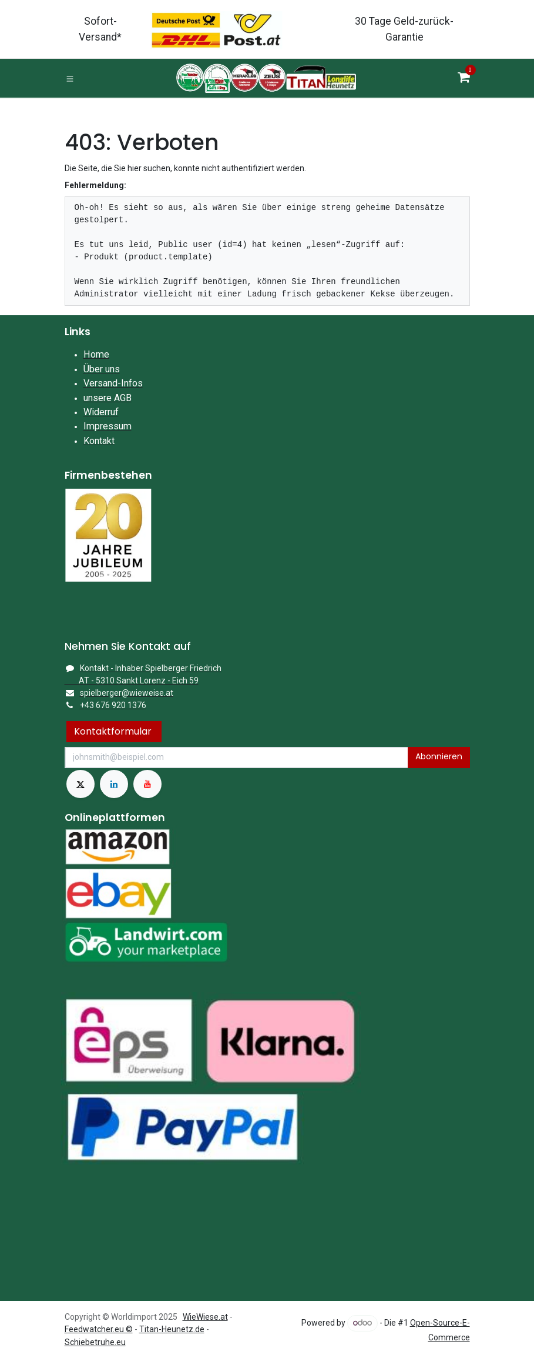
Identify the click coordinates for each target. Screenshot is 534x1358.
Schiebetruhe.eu (95, 1342)
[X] (80, 784)
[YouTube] (147, 784)
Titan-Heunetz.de (171, 1329)
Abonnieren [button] (438, 756)
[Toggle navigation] (70, 78)
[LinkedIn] (114, 784)
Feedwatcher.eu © (99, 1329)
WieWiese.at (205, 1317)
